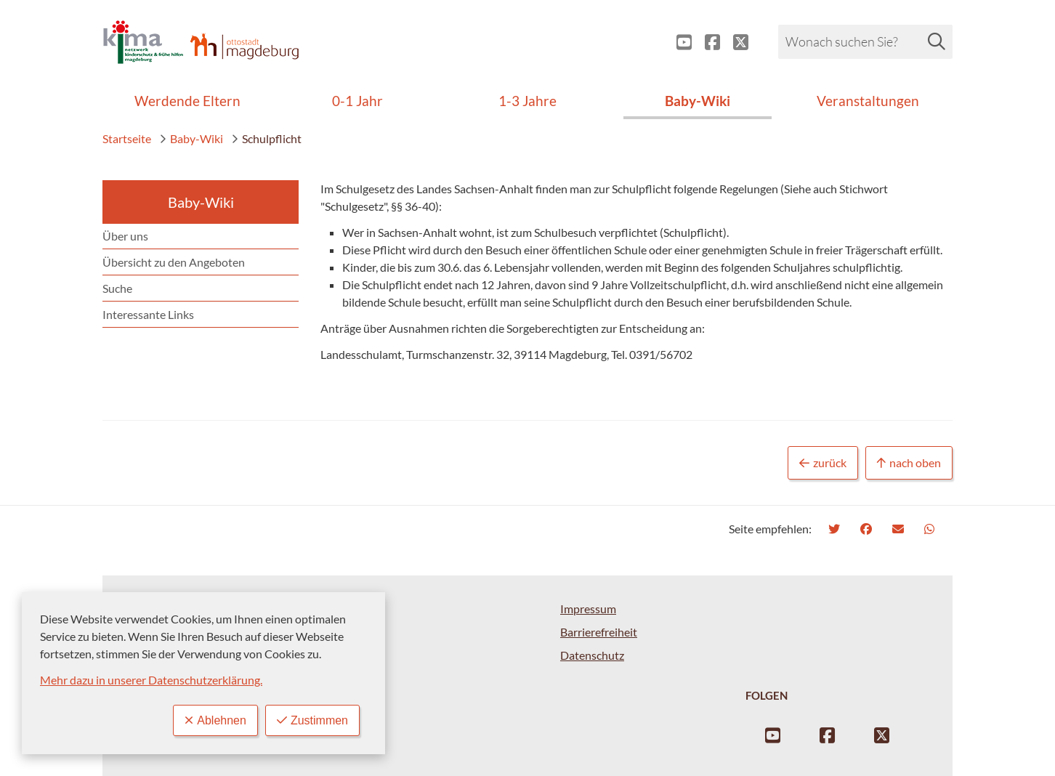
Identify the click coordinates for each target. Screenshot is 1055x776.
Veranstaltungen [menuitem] (868, 100)
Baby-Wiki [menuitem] (697, 100)
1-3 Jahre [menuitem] (527, 100)
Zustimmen (312, 720)
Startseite (126, 138)
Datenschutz (592, 655)
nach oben (909, 463)
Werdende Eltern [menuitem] (187, 100)
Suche (117, 288)
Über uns (125, 236)
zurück (822, 463)
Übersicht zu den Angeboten (173, 262)
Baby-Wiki (191, 138)
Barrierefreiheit (598, 632)
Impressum (588, 608)
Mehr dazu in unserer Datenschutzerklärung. (151, 680)
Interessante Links (148, 314)
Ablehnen (215, 720)
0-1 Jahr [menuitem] (357, 100)
